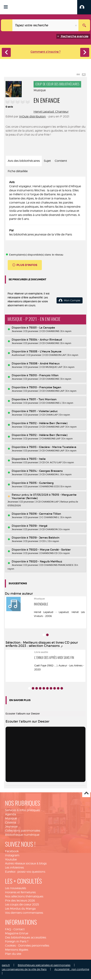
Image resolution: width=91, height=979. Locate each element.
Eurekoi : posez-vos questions (25, 871)
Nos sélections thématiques (24, 896)
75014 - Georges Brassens (46, 471)
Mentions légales (16, 949)
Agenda (10, 814)
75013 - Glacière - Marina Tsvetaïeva (52, 447)
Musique (11, 818)
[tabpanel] (45, 208)
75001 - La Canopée (42, 327)
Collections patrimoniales (22, 830)
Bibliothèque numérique (22, 834)
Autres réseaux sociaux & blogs (26, 863)
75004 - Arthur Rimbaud (45, 339)
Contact (19, 929)
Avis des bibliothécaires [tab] (24, 160)
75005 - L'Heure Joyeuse (45, 351)
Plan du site (13, 954)
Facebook (12, 851)
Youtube (11, 859)
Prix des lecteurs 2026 (20, 900)
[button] (84, 7)
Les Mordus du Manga (20, 908)
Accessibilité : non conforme (71, 969)
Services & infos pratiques (22, 810)
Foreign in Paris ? (16, 941)
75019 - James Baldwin (44, 537)
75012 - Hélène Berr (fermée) (48, 423)
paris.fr (6, 965)
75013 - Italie (37, 459)
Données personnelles (33, 945)
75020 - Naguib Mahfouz (45, 561)
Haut (86, 793)
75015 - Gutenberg (41, 483)
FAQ (8, 929)
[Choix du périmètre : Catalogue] (7, 25)
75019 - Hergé (38, 525)
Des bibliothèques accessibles (25, 937)
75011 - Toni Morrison (43, 399)
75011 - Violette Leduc (43, 411)
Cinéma (10, 822)
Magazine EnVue (16, 933)
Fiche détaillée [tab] (18, 171)
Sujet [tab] (47, 160)
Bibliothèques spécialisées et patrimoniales (44, 965)
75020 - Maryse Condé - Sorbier (50, 549)
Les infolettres (14, 867)
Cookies (10, 945)
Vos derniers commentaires (24, 912)
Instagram (12, 855)
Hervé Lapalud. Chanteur (51, 111)
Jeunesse (11, 826)
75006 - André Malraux (44, 363)
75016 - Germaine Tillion (45, 513)
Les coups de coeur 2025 (22, 904)
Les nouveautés (15, 888)
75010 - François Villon (44, 375)
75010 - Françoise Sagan (45, 387)
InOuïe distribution (32, 116)
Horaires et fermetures (20, 892)
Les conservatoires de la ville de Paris (24, 969)
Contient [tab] (61, 160)
